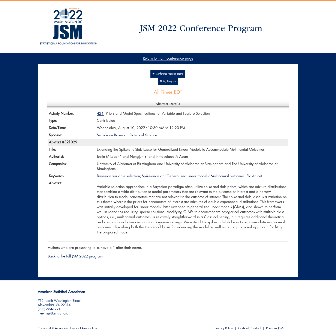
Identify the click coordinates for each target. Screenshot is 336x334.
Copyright (44, 328)
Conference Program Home (168, 74)
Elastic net (254, 176)
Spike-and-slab (153, 176)
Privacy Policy (224, 328)
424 (100, 113)
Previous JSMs (275, 328)
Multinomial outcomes (227, 176)
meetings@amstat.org (53, 313)
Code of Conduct (249, 328)
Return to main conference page (168, 58)
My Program (168, 81)
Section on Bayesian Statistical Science (127, 135)
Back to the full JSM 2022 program (75, 256)
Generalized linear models (187, 176)
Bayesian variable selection (118, 176)
